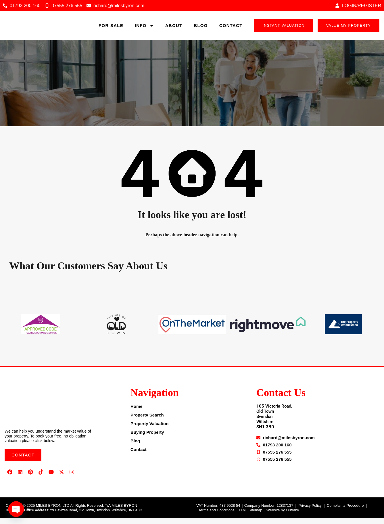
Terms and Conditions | (217, 516)
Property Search (147, 421)
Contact (231, 28)
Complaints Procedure (345, 511)
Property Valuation (149, 429)
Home (136, 412)
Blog (201, 28)
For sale (111, 28)
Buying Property (147, 438)
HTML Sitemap (249, 516)
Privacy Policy (310, 511)
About (174, 28)
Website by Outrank (282, 516)
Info (144, 29)
